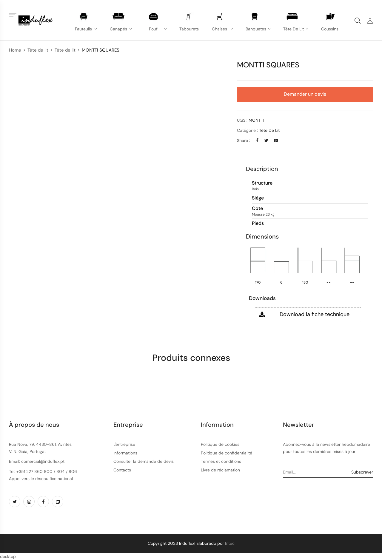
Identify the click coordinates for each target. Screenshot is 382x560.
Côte (257, 209)
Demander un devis (305, 94)
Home (15, 50)
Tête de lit (37, 50)
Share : (243, 140)
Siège (258, 198)
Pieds (258, 223)
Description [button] (262, 169)
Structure (262, 183)
